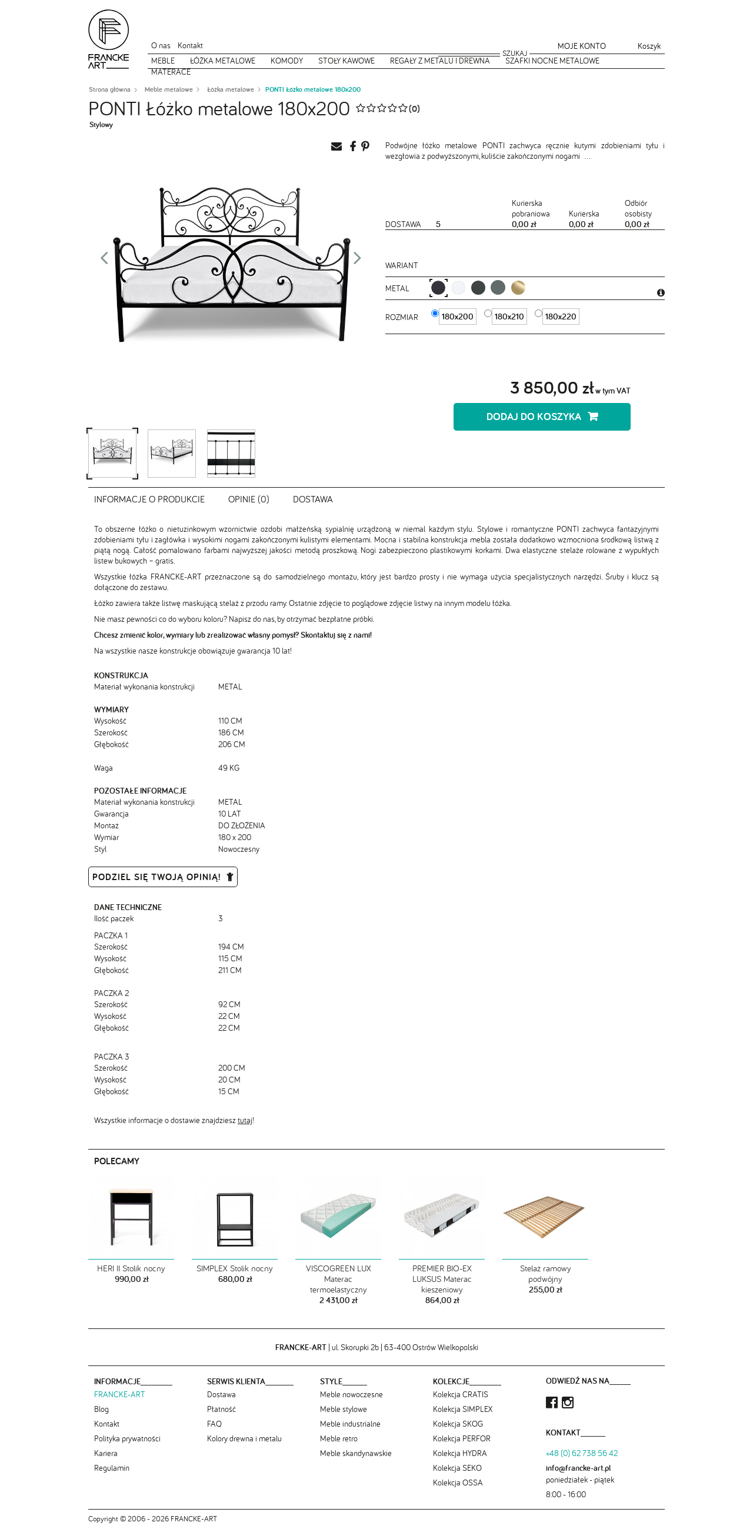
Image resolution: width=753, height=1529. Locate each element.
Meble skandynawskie (356, 1453)
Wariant (401, 265)
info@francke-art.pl (578, 1468)
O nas (161, 45)
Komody (287, 60)
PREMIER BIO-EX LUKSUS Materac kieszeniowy (442, 1279)
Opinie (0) (248, 499)
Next (358, 261)
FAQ (214, 1423)
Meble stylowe (343, 1409)
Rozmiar (403, 317)
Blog (101, 1409)
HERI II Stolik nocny (131, 1268)
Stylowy (101, 124)
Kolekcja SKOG (458, 1423)
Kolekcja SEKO (457, 1468)
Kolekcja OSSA (458, 1482)
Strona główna (110, 89)
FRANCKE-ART (119, 1394)
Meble (163, 60)
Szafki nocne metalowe (552, 60)
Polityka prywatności (127, 1438)
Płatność (221, 1409)
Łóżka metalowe (222, 60)
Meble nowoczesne (351, 1394)
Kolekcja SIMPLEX (462, 1409)
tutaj (245, 1120)
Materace (171, 71)
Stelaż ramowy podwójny (545, 1273)
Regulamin (111, 1468)
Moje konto (582, 46)
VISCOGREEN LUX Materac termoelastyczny (338, 1279)
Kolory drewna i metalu (244, 1438)
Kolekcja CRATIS (460, 1394)
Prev (104, 261)
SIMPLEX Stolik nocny (234, 1268)
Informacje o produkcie (149, 499)
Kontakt (190, 45)
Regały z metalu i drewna (440, 60)
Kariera (106, 1453)
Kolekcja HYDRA (460, 1453)
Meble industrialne (350, 1423)
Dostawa (313, 499)
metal (398, 288)
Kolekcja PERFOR (462, 1438)
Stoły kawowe (346, 60)
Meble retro (339, 1438)
